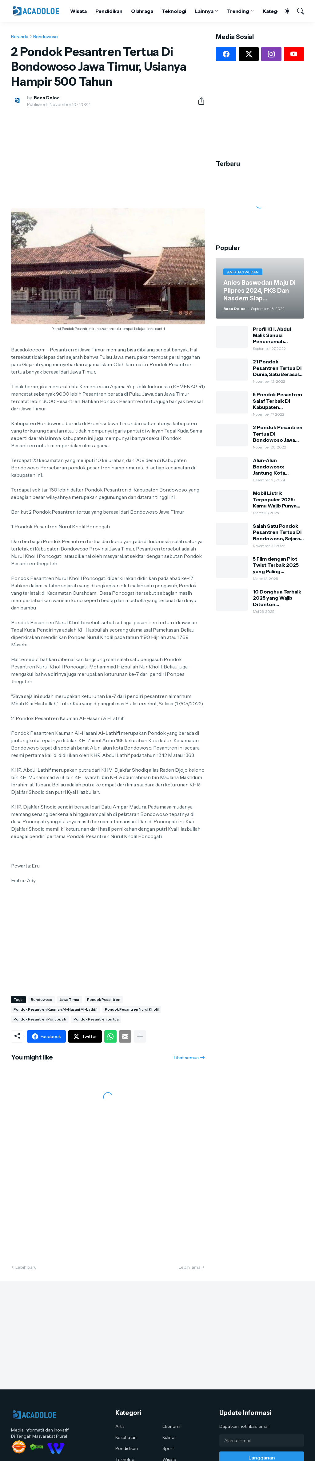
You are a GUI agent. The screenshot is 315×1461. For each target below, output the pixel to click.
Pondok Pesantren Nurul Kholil (132, 1009)
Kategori (273, 11)
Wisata (78, 11)
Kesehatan (126, 1437)
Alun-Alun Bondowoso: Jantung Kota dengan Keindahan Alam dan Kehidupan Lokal (277, 466)
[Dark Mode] (284, 11)
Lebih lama (190, 1267)
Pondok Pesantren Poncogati (40, 1019)
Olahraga (142, 11)
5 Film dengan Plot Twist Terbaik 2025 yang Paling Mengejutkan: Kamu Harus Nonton (277, 565)
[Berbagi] (199, 101)
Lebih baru (26, 1267)
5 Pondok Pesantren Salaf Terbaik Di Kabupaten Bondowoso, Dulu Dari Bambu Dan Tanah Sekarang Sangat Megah (277, 400)
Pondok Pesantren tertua (96, 1019)
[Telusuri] (298, 11)
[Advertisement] (108, 158)
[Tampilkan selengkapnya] (140, 1036)
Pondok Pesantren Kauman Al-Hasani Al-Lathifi (56, 1009)
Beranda (19, 36)
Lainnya (204, 11)
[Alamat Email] (261, 1440)
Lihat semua (186, 1057)
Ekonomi (171, 1426)
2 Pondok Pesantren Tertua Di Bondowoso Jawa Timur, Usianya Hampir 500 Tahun (277, 433)
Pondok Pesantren (103, 999)
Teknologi (174, 11)
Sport (168, 1448)
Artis (119, 1426)
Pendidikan (108, 11)
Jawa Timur (70, 999)
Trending (238, 11)
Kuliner (169, 1437)
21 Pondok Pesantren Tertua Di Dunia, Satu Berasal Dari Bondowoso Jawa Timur (277, 367)
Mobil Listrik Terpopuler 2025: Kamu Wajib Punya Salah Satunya (275, 499)
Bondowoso (45, 36)
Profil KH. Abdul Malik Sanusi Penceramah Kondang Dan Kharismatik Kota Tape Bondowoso (274, 335)
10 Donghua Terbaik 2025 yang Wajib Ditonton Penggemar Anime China (277, 598)
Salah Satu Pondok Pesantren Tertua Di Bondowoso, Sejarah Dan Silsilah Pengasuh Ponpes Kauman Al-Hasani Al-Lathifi (278, 532)
